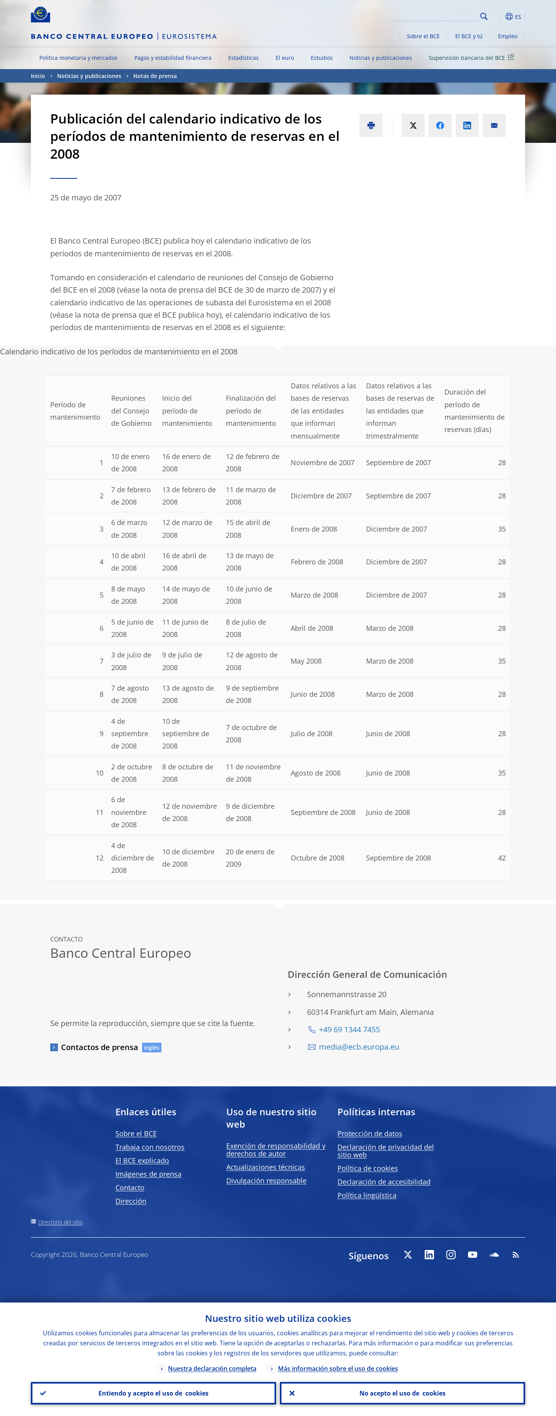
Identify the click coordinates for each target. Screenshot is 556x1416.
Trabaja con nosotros (150, 1147)
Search (484, 16)
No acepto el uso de (402, 1393)
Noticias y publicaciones (380, 57)
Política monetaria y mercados (78, 57)
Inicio (38, 76)
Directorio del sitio (60, 1222)
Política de (367, 1168)
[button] (498, 16)
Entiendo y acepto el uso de (153, 1393)
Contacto (129, 1187)
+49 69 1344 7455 (349, 1029)
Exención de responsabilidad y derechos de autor (275, 1149)
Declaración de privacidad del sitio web (385, 1150)
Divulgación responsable (266, 1180)
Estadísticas (243, 57)
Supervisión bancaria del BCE (473, 57)
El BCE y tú (469, 36)
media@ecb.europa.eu (359, 1047)
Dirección (130, 1201)
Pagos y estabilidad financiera (173, 57)
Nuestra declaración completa (212, 1368)
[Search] (439, 15)
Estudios (322, 57)
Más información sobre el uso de (338, 1368)
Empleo (507, 36)
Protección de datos (369, 1133)
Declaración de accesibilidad (384, 1181)
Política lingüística (367, 1195)
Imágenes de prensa (148, 1174)
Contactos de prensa (99, 1047)
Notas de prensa (155, 76)
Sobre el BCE (423, 36)
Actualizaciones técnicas (265, 1167)
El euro (285, 57)
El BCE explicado (142, 1160)
